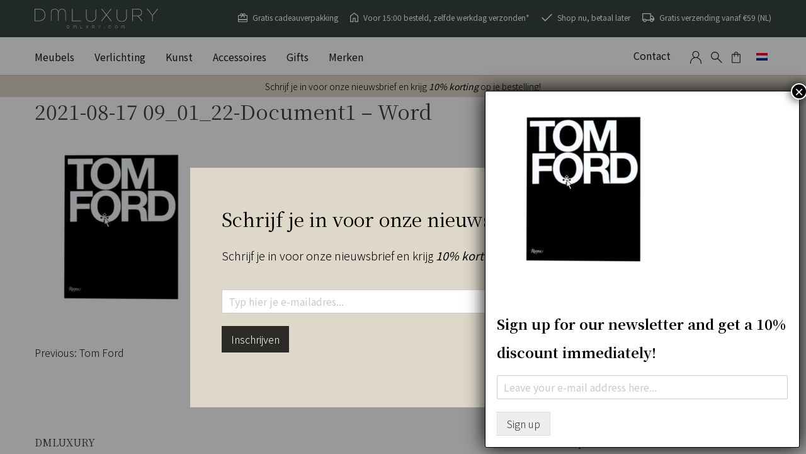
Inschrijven (255, 339)
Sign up (523, 423)
